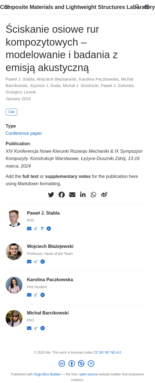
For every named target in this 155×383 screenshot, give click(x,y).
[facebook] (61, 195)
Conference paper (24, 133)
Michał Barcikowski (48, 312)
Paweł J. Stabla (20, 79)
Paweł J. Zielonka (117, 85)
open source (88, 374)
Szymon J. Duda (45, 85)
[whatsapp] (93, 195)
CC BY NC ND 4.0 (107, 352)
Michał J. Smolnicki (80, 85)
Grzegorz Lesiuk (21, 92)
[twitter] (51, 195)
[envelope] (72, 195)
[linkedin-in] (83, 195)
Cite (11, 112)
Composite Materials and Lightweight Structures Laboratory (77, 7)
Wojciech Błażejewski (57, 79)
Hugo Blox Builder (47, 374)
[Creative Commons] (77, 363)
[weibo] (104, 195)
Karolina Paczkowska (99, 79)
